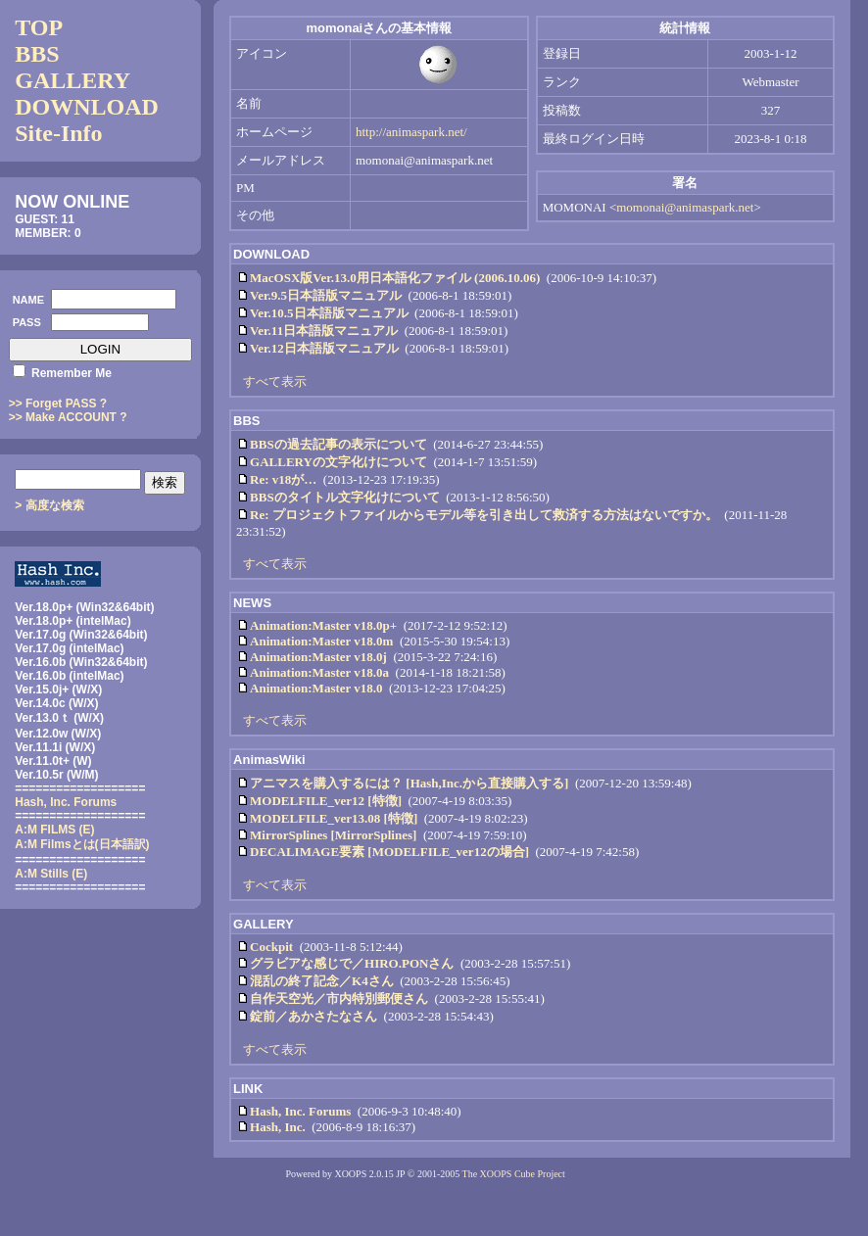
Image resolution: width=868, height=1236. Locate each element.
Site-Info (58, 133)
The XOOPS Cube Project (513, 1173)
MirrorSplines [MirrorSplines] (333, 835)
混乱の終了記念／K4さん (322, 981)
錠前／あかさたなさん (313, 1016)
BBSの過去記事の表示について (338, 444)
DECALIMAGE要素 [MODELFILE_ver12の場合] (389, 851)
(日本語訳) (82, 844)
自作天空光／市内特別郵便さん (339, 998)
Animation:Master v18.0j (318, 656)
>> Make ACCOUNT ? (68, 417)
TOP (39, 27)
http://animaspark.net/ (411, 131)
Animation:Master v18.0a (319, 672)
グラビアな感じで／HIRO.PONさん (352, 963)
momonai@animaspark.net (684, 207)
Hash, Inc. (278, 1126)
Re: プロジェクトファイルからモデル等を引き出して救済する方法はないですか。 (484, 514)
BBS (37, 54)
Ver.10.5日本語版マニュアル (329, 313)
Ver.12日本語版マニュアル (324, 348)
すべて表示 (275, 381)
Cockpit (271, 946)
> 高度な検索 (49, 505)
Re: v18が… (283, 479)
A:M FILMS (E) (54, 829)
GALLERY (72, 80)
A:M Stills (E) (51, 873)
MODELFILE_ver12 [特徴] (326, 800)
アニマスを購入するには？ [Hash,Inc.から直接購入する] (409, 783)
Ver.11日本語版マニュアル (324, 330)
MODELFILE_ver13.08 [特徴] (333, 818)
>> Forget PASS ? (58, 403)
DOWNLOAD (87, 106)
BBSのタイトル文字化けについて (345, 497)
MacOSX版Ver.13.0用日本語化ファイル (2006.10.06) (395, 277)
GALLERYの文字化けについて (338, 461)
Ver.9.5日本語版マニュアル (326, 295)
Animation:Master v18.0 (316, 688)
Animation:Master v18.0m (321, 641)
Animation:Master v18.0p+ (323, 625)
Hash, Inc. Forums (300, 1111)
